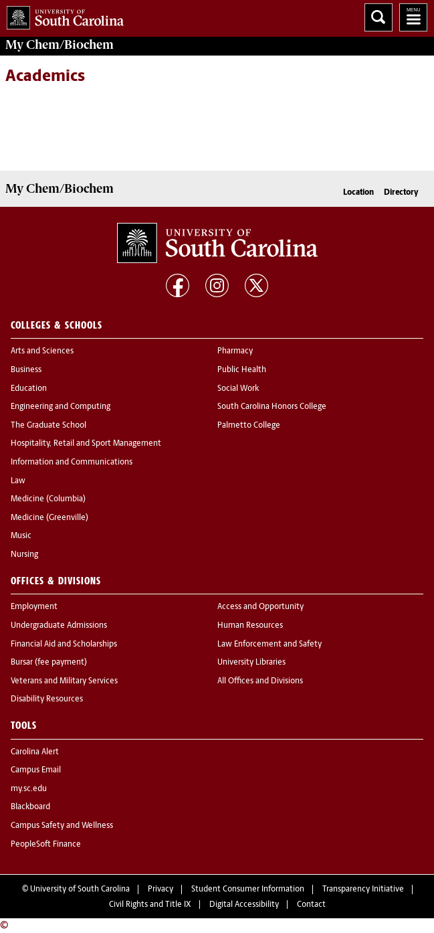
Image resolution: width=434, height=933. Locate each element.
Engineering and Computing (60, 407)
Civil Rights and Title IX (150, 905)
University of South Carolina (80, 889)
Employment (34, 607)
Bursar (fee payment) (49, 663)
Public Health (241, 370)
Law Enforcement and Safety (269, 645)
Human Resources (250, 626)
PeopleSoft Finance (46, 845)
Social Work (238, 389)
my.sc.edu (29, 789)
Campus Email (36, 770)
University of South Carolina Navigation (413, 17)
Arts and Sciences (42, 351)
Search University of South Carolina (378, 17)
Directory (401, 193)
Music (21, 536)
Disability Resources (47, 699)
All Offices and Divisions (260, 681)
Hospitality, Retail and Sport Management (86, 444)
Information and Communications (71, 462)
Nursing (24, 555)
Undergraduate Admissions (59, 626)
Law (18, 481)
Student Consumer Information (247, 889)
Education (29, 389)
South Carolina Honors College (271, 407)
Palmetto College (248, 426)
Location (358, 193)
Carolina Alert (35, 752)
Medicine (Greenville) (49, 518)
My (59, 44)
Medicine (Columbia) (48, 499)
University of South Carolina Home (62, 15)
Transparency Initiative (363, 889)
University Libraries (251, 663)
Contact (311, 905)
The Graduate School (48, 426)
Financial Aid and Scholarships (64, 645)
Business (26, 370)
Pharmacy (235, 351)
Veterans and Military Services (64, 681)
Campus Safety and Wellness (62, 826)
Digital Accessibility (244, 905)
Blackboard (30, 807)
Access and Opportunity (260, 607)
